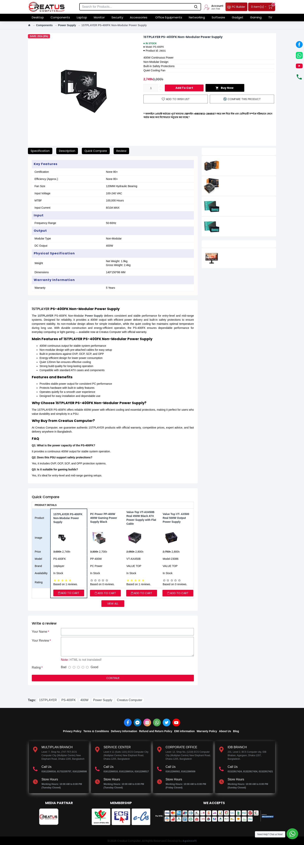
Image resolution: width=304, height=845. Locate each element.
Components (44, 25)
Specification (40, 151)
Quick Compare (96, 151)
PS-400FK (68, 700)
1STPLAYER (45, 315)
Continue (113, 678)
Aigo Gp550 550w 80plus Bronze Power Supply (246, 161)
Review (121, 151)
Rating (36, 667)
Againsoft (189, 841)
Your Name (39, 631)
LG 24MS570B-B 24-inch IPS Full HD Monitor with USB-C (248, 253)
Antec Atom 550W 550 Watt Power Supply (248, 222)
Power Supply (67, 25)
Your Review (40, 640)
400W (84, 700)
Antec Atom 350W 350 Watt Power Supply (248, 202)
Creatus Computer (129, 700)
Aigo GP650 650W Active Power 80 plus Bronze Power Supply (248, 181)
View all (112, 604)
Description (67, 151)
